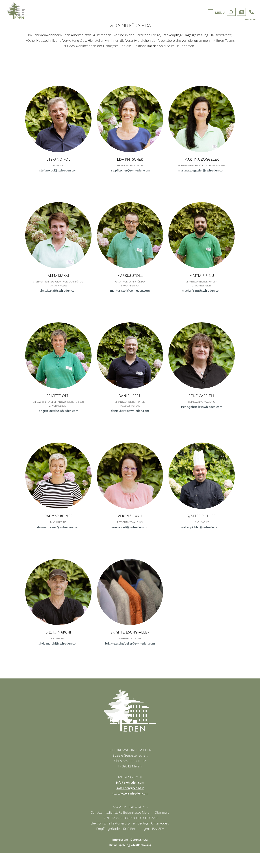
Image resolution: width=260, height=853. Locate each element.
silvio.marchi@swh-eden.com (58, 643)
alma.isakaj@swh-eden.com (58, 291)
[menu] (218, 13)
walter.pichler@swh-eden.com (201, 527)
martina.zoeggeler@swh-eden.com (201, 170)
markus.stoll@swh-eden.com (130, 291)
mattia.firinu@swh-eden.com (201, 291)
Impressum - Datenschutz (130, 840)
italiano (250, 19)
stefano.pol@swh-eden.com (58, 170)
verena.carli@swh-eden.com (130, 527)
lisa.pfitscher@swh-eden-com (130, 170)
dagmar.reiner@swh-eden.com (58, 527)
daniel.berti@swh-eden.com (130, 411)
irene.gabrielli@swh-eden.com (201, 407)
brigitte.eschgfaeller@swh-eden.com (130, 643)
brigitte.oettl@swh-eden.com (58, 411)
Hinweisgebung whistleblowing (130, 845)
